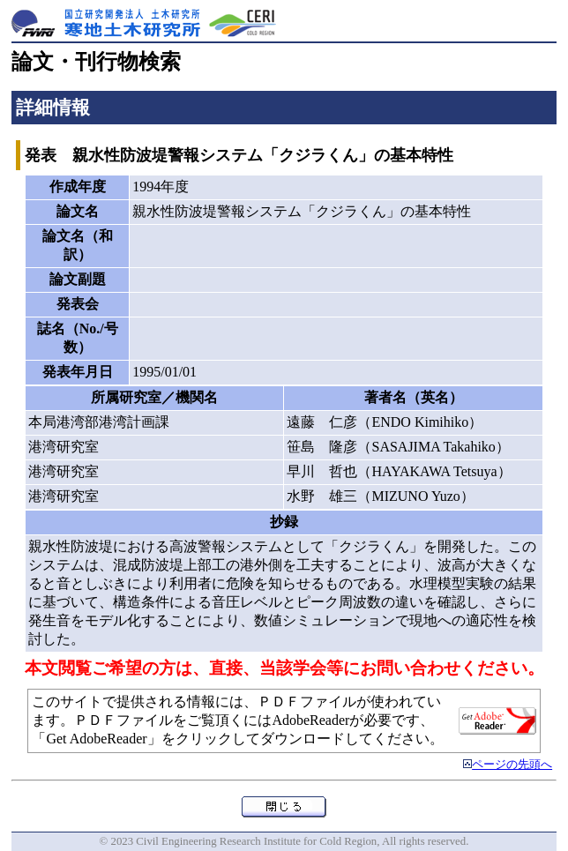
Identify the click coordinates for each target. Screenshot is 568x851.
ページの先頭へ (512, 764)
